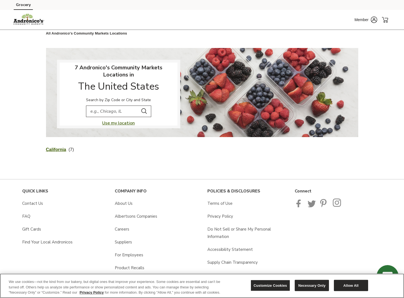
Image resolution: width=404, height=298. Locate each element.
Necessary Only (311, 285)
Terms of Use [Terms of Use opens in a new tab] (220, 203)
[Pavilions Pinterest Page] (324, 206)
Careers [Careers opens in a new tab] (122, 229)
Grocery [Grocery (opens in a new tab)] (23, 4)
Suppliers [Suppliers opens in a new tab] (123, 242)
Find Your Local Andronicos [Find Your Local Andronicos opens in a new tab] (47, 242)
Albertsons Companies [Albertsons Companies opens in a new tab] (136, 216)
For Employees (129, 255)
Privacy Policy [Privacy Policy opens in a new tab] (220, 216)
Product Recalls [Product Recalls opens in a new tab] (129, 268)
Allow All (351, 285)
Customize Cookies (270, 285)
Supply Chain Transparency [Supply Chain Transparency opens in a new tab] (232, 262)
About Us (124, 203)
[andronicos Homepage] (29, 20)
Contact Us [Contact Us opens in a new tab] (32, 203)
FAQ (26, 216)
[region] (202, 286)
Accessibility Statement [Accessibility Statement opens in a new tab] (230, 249)
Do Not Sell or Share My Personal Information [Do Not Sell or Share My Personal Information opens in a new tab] (239, 232)
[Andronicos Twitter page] (311, 206)
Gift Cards (31, 229)
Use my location (118, 123)
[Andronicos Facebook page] (300, 206)
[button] (365, 19)
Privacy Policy (92, 292)
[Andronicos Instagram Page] (337, 206)
